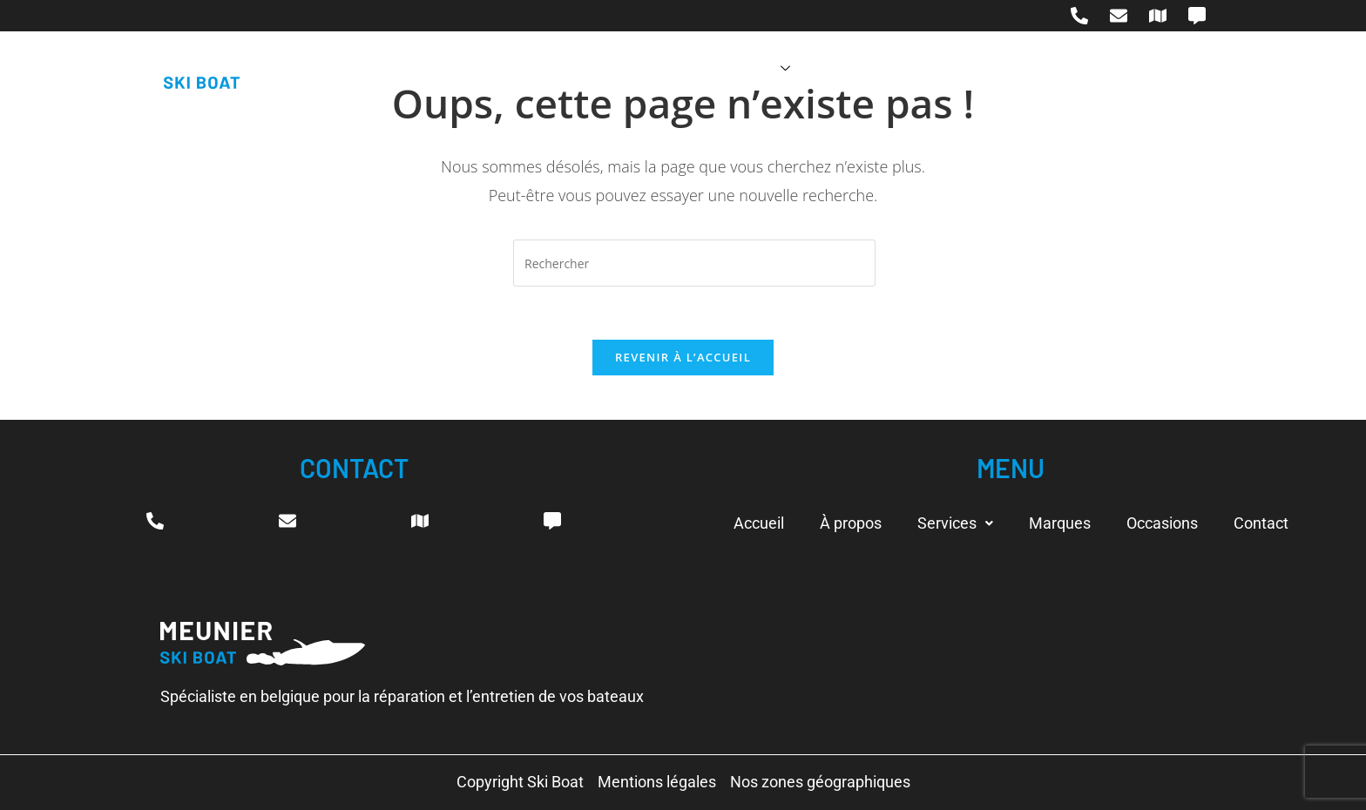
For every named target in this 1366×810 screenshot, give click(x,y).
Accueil (554, 68)
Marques (854, 68)
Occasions (955, 68)
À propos (645, 68)
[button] (955, 523)
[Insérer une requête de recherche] (694, 263)
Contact (1053, 68)
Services (749, 68)
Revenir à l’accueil (683, 357)
